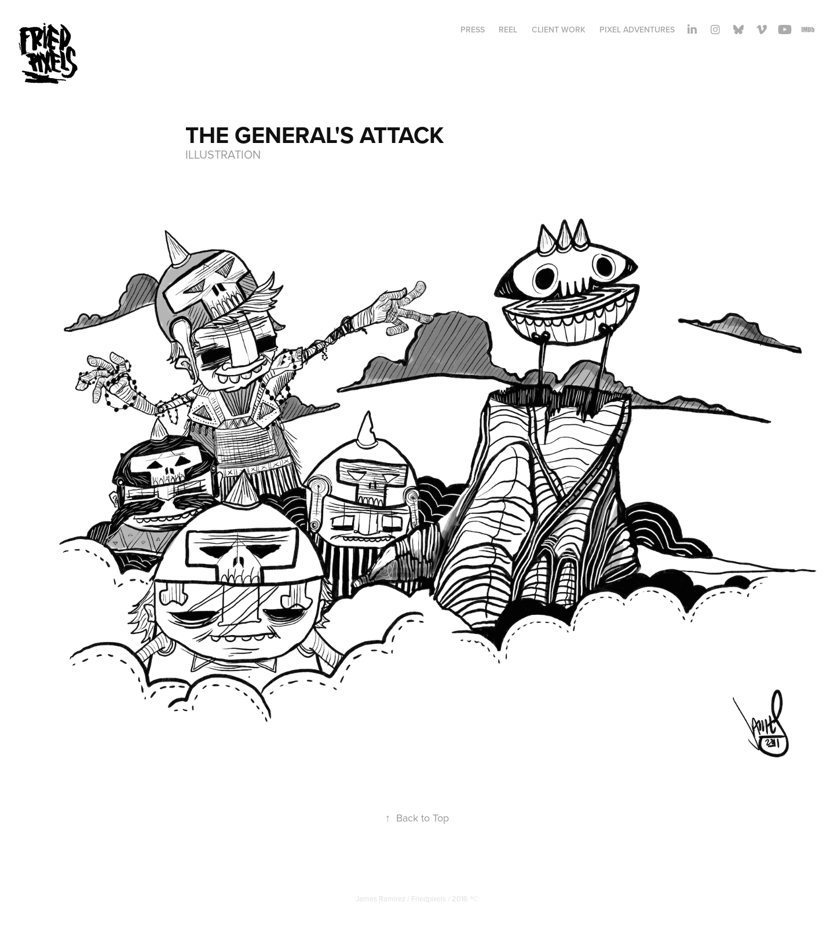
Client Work (559, 29)
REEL (508, 29)
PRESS (472, 29)
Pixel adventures (637, 29)
